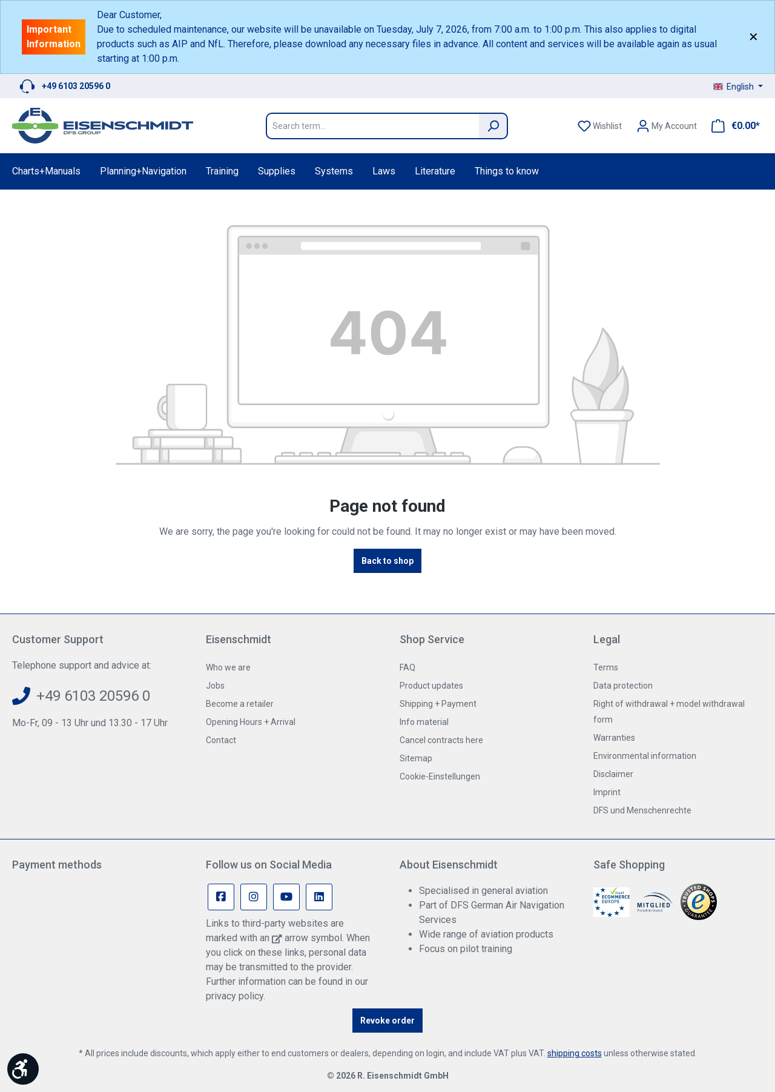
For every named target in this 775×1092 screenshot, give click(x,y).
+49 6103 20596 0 (76, 86)
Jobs (215, 685)
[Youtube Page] (286, 897)
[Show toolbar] (23, 1069)
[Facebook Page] (221, 897)
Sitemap (416, 758)
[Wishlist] (599, 125)
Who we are (228, 667)
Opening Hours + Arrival (250, 722)
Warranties (614, 738)
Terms (605, 667)
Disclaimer (613, 774)
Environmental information (644, 756)
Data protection (623, 685)
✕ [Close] (753, 37)
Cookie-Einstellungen (440, 776)
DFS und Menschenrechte (642, 810)
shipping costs (574, 1053)
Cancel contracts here (441, 740)
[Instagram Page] (253, 897)
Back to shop (387, 561)
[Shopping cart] (732, 125)
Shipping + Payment (438, 704)
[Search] (493, 126)
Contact (221, 740)
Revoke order (387, 1020)
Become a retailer (240, 704)
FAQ (407, 667)
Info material (424, 722)
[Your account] (666, 125)
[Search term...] (372, 126)
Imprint (607, 792)
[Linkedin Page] (319, 897)
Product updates (431, 685)
